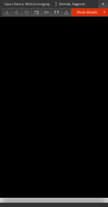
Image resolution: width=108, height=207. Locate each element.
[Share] (17, 12)
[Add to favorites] (26, 12)
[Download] (7, 12)
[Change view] (36, 12)
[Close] (103, 4)
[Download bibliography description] (46, 12)
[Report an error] (66, 12)
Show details (91, 12)
